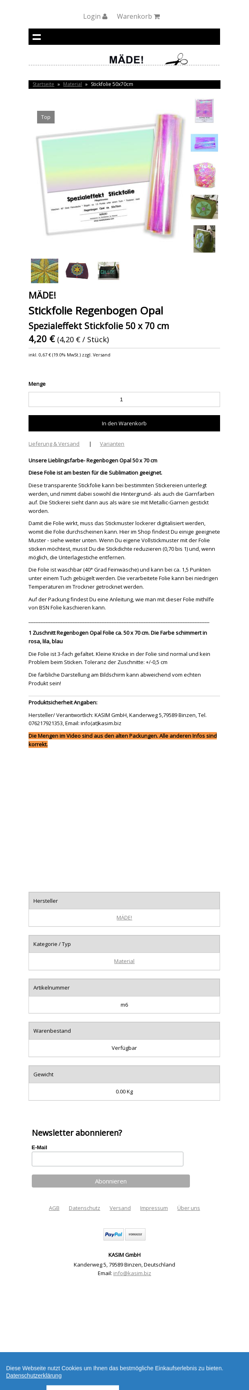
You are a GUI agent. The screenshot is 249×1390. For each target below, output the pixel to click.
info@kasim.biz (132, 1273)
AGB (54, 1208)
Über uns (188, 1208)
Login (95, 16)
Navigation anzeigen (37, 37)
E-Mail (39, 1147)
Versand (120, 1208)
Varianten (112, 443)
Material (72, 84)
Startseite (43, 84)
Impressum (154, 1208)
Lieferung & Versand (54, 443)
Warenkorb (138, 16)
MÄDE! (124, 917)
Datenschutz (84, 1208)
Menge (37, 383)
